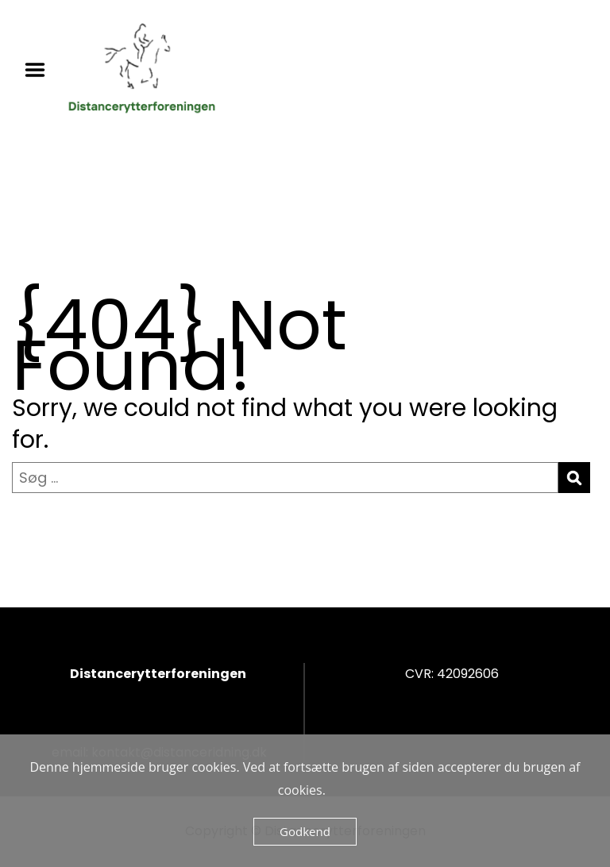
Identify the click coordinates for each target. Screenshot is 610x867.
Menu (40, 70)
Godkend (305, 831)
